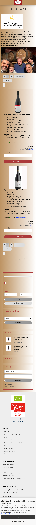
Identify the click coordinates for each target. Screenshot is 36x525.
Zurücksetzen (18, 303)
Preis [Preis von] (6, 291)
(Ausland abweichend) (21, 142)
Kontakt (6, 445)
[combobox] (19, 76)
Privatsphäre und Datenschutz (12, 434)
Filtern (18, 299)
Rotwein (7, 283)
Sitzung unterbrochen (10, 451)
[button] (4, 76)
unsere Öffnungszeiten (10, 448)
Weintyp (7, 280)
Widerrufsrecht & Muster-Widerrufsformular (16, 440)
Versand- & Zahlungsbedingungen (13, 443)
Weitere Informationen (18, 521)
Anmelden (18, 322)
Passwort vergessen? (10, 387)
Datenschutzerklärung (7, 513)
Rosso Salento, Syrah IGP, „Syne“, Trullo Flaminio (17, 114)
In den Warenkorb (18, 161)
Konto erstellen (8, 384)
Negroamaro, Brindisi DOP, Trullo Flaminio (15, 190)
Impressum (7, 431)
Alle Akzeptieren (18, 517)
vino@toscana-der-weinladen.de (16, 478)
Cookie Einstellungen (10, 454)
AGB (5, 437)
